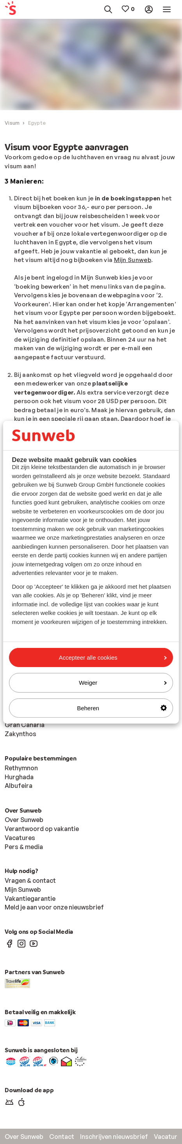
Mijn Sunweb (132, 260)
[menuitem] (16, 9)
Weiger (123, 682)
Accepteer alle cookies (113, 657)
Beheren (122, 707)
